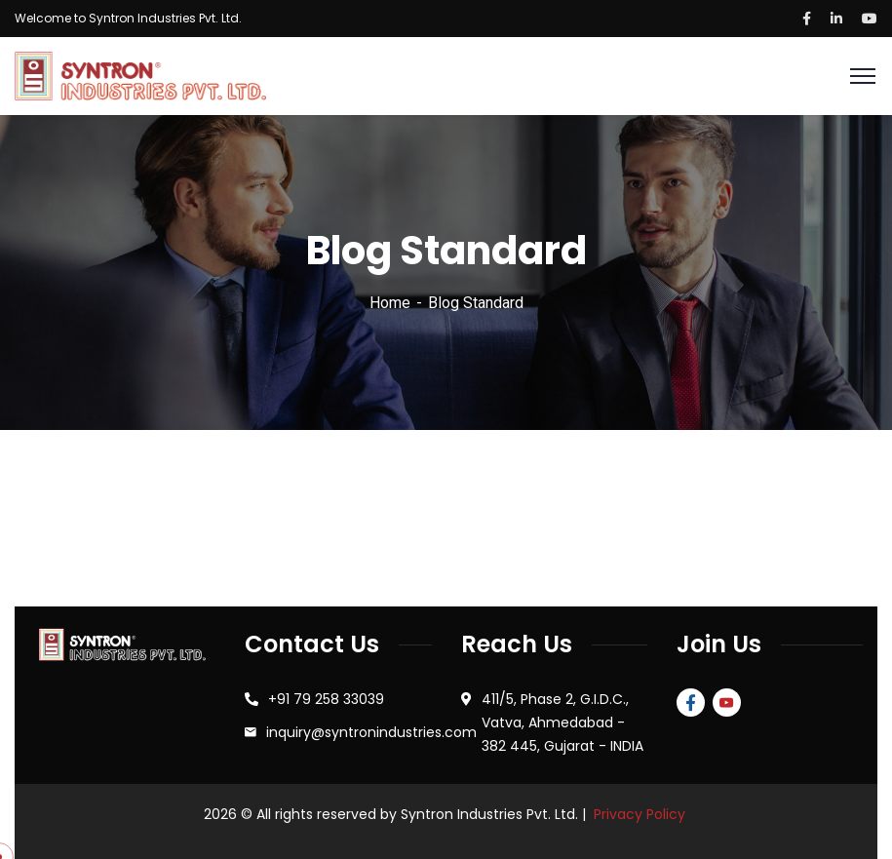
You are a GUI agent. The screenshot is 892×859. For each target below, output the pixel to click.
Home (389, 302)
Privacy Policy (639, 814)
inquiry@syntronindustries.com (371, 732)
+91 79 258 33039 (326, 699)
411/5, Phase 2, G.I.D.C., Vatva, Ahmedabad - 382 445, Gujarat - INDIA (562, 722)
